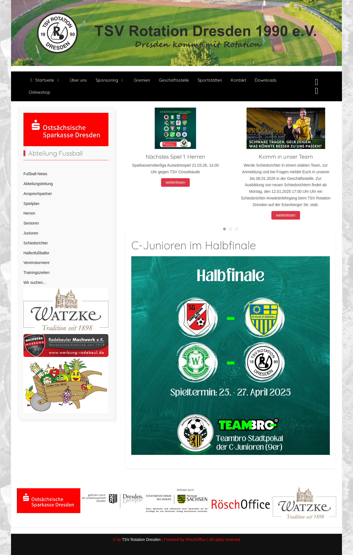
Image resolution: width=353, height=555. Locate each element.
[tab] (224, 229)
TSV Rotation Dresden (141, 539)
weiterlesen (175, 182)
